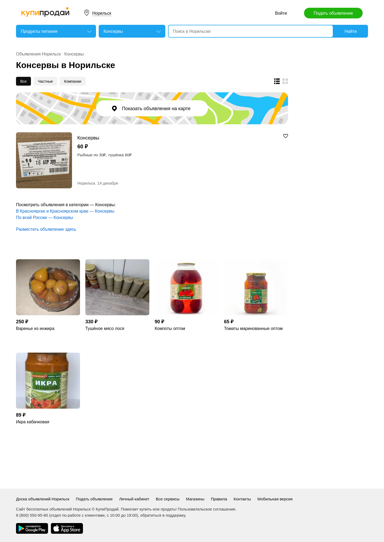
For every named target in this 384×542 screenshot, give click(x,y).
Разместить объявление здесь (46, 229)
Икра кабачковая (32, 422)
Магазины (195, 499)
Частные (45, 81)
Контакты (242, 499)
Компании (72, 81)
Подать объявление (333, 13)
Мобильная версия (275, 499)
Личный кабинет (134, 499)
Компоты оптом (170, 328)
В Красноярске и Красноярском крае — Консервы (65, 211)
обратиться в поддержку (162, 515)
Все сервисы (167, 499)
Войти (281, 13)
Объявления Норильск (38, 54)
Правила (219, 499)
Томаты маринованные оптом (253, 328)
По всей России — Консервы (44, 217)
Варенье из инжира (35, 328)
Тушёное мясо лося (104, 328)
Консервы (74, 54)
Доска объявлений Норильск (42, 499)
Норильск (101, 13)
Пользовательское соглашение (206, 509)
